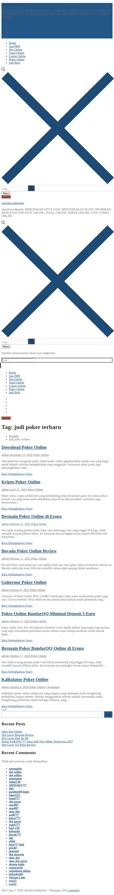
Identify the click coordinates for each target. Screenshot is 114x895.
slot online (15, 772)
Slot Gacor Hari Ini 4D (14, 738)
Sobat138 (14, 781)
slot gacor (15, 801)
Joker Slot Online (11, 731)
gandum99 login (19, 791)
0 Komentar (52, 687)
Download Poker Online (24, 447)
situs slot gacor (18, 861)
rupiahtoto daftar (20, 870)
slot (11, 837)
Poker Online (41, 454)
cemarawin (16, 867)
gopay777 (15, 818)
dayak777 (15, 834)
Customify (73, 890)
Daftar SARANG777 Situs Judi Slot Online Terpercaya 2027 (37, 741)
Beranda (14, 436)
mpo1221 (14, 795)
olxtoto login (16, 864)
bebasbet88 (16, 874)
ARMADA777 (18, 785)
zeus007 (14, 804)
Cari (4, 709)
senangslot (15, 768)
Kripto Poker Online (20, 481)
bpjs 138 (14, 828)
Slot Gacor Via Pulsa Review (18, 744)
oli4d (12, 841)
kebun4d (14, 831)
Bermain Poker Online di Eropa (31, 516)
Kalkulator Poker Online (24, 679)
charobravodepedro (12, 4)
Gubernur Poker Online (24, 582)
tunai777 (14, 798)
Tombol (6, 196)
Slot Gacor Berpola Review (17, 734)
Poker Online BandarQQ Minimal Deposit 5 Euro (48, 613)
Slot (11, 788)
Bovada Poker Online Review (29, 550)
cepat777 (14, 824)
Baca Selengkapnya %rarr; (17, 474)
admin (5, 454)
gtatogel (14, 851)
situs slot (14, 811)
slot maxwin (16, 854)
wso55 (13, 880)
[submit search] (31, 188)
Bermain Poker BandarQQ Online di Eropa (42, 648)
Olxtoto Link (17, 877)
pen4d (13, 847)
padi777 (14, 814)
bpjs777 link (16, 844)
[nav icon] (5, 193)
